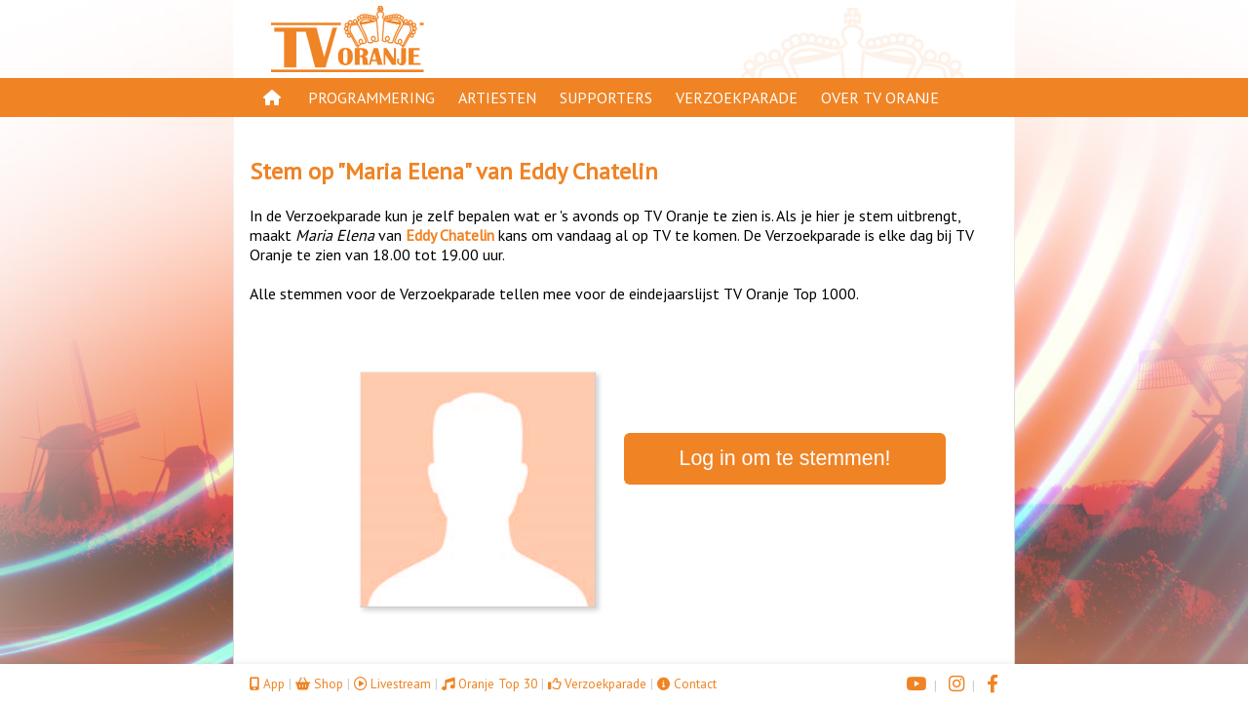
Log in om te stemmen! (785, 458)
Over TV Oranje (880, 97)
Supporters (606, 97)
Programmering (371, 97)
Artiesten (497, 97)
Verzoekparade (737, 97)
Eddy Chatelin (588, 171)
